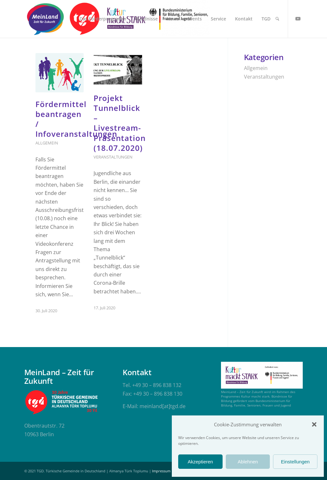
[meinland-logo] (45, 19)
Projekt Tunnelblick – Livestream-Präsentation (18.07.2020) (120, 123)
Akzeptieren (200, 461)
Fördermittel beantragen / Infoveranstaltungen (76, 119)
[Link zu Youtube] (298, 18)
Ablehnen (248, 461)
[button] (314, 424)
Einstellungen (295, 461)
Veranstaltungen (113, 157)
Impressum (161, 470)
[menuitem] (103, 19)
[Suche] (277, 19)
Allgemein (46, 143)
